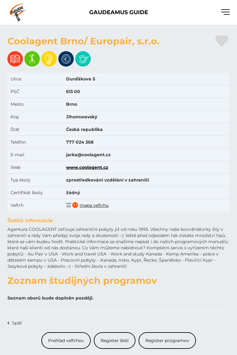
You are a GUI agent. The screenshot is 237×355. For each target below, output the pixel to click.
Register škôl (115, 340)
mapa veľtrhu (94, 205)
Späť (17, 323)
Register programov (167, 340)
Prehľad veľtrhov (66, 340)
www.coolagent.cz (87, 167)
